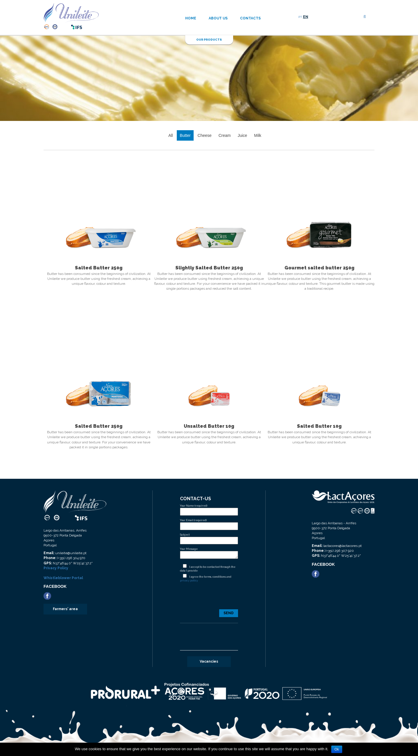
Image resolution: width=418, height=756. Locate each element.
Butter (185, 135)
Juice (242, 135)
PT (300, 17)
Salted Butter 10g (319, 426)
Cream (225, 135)
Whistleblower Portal (63, 578)
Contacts (250, 18)
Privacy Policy (56, 568)
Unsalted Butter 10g (209, 426)
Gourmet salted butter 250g (319, 268)
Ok (336, 749)
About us (218, 18)
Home (190, 18)
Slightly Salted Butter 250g (209, 268)
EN (305, 17)
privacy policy (189, 580)
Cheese (205, 135)
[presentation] (209, 598)
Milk (257, 135)
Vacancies (209, 661)
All (170, 135)
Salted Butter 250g (98, 268)
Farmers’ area (65, 609)
